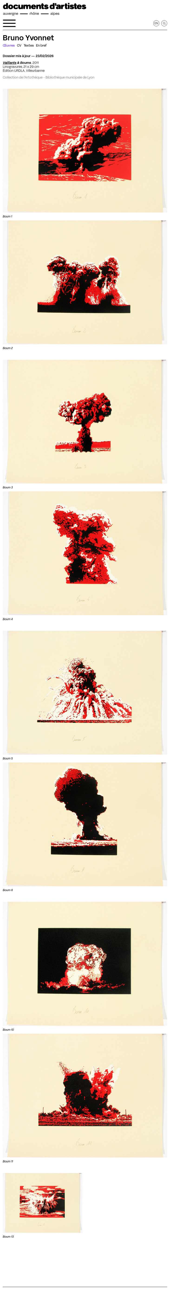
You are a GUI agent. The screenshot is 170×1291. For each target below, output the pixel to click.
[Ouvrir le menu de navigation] (9, 23)
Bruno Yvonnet (28, 38)
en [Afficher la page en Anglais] (156, 23)
